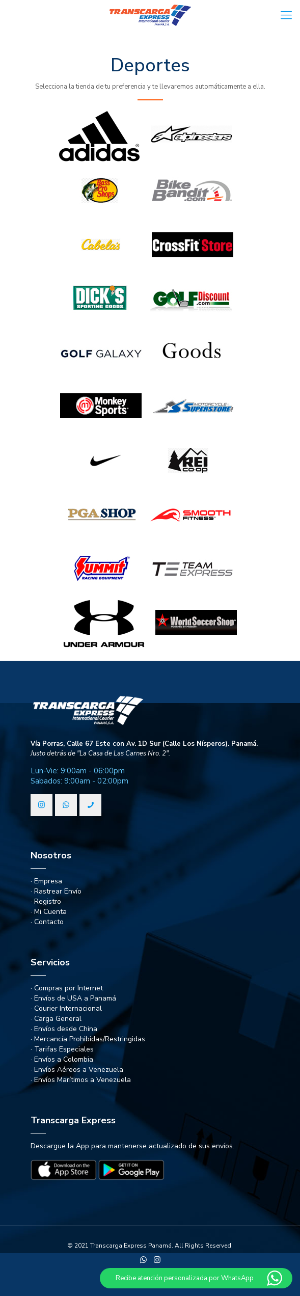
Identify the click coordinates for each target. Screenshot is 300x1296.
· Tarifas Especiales (62, 1049)
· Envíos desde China (64, 1029)
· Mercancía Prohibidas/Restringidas (88, 1039)
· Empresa (46, 881)
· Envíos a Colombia (62, 1059)
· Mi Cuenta (49, 911)
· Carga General (56, 1018)
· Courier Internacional (66, 1008)
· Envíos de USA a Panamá (73, 998)
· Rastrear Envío (56, 891)
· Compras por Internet (67, 988)
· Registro (46, 901)
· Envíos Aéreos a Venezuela (77, 1069)
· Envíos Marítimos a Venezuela (81, 1080)
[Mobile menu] (286, 15)
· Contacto (47, 922)
